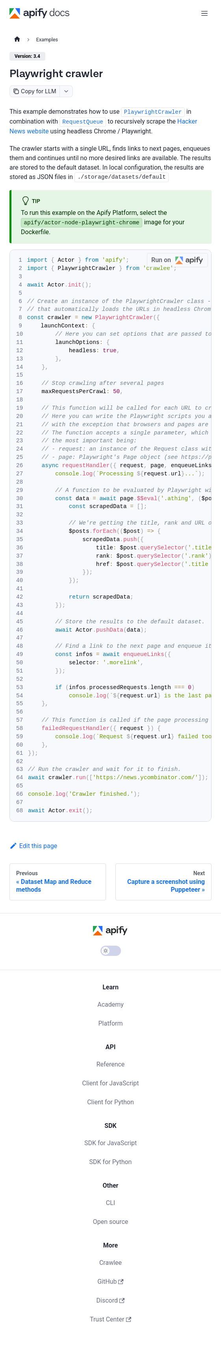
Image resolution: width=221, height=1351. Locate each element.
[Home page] (17, 39)
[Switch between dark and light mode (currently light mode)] (110, 951)
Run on (179, 260)
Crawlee (110, 1262)
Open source (110, 1221)
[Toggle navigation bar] (204, 13)
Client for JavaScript (110, 1083)
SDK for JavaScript (110, 1143)
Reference (111, 1064)
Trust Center (110, 1319)
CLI (110, 1203)
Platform (110, 1023)
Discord (111, 1300)
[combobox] (65, 91)
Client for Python (110, 1102)
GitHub (110, 1281)
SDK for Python (110, 1162)
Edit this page (33, 846)
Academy (110, 1004)
